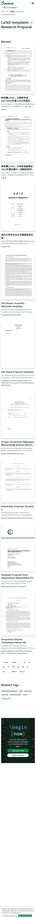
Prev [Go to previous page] (13, 662)
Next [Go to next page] (14, 672)
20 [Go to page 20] (23, 667)
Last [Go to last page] (22, 672)
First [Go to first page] (5, 662)
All (7, 11)
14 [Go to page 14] (24, 662)
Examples (20, 11)
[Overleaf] (7, 3)
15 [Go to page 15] (29, 662)
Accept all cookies (25, 916)
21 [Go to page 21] (28, 667)
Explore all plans (18, 755)
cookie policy (16, 913)
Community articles (8, 14)
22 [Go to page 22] (3, 672)
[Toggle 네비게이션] (32, 3)
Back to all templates (9, 7)
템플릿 (12, 11)
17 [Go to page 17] (8, 667)
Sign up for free (18, 751)
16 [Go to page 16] (3, 667)
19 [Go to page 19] (18, 667)
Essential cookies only (10, 915)
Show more (6, 698)
